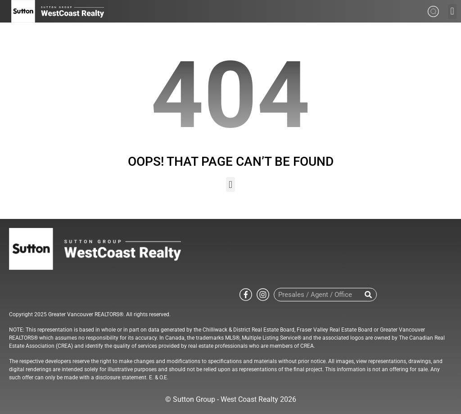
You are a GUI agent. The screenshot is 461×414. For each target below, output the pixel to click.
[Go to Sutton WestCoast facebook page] (246, 294)
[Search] (368, 294)
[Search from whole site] (433, 10)
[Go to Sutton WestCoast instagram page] (263, 294)
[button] (452, 11)
